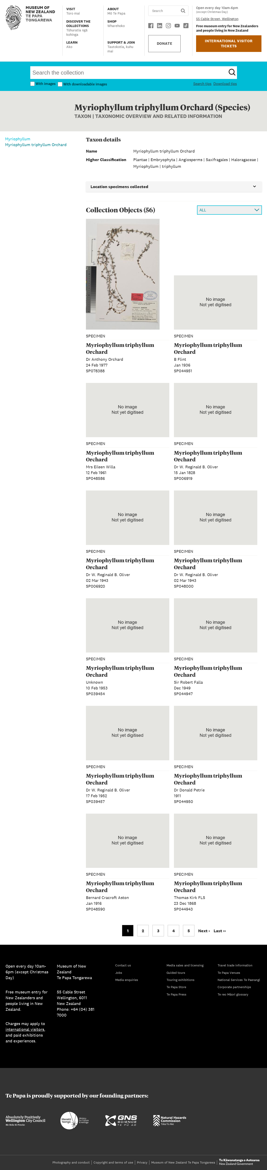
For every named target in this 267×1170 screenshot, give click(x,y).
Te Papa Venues (229, 973)
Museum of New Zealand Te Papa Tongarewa (183, 1162)
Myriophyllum (17, 138)
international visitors (25, 1029)
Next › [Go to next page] (204, 930)
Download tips (225, 83)
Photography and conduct (71, 1162)
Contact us (123, 965)
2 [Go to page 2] (143, 930)
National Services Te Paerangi (239, 980)
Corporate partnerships (234, 987)
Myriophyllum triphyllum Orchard (36, 144)
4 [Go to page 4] (173, 930)
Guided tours (176, 973)
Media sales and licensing (185, 965)
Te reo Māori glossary (233, 994)
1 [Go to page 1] (128, 930)
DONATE (164, 43)
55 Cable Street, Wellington (217, 19)
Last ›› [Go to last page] (220, 930)
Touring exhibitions (180, 980)
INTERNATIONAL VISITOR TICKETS (229, 43)
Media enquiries (126, 980)
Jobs (118, 973)
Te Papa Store (176, 987)
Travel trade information (235, 965)
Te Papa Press (176, 994)
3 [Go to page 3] (158, 930)
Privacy (142, 1162)
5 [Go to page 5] (189, 930)
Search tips (202, 83)
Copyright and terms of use (113, 1162)
